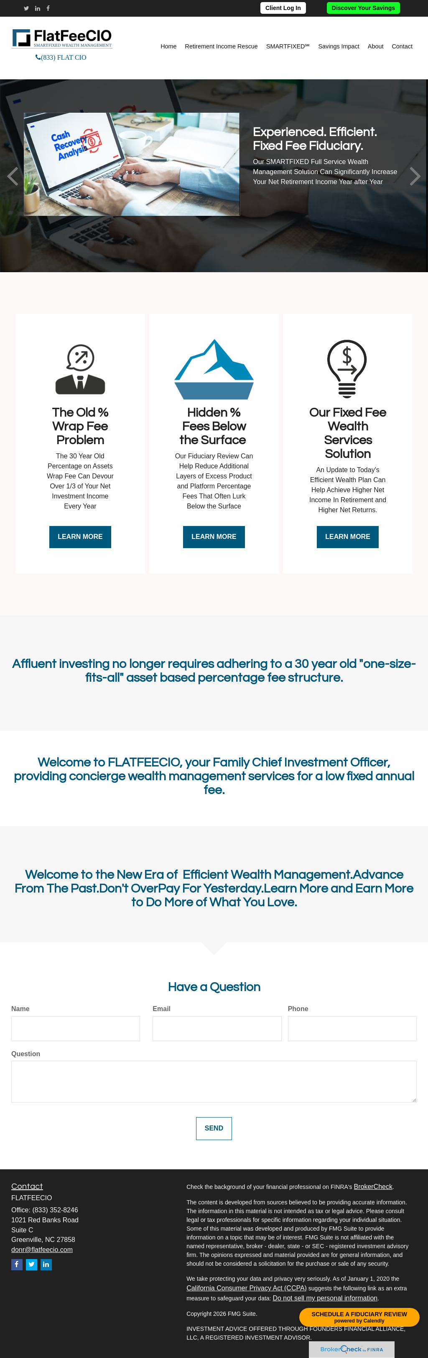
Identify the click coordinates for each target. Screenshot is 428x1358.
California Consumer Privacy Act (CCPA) (246, 1288)
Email (162, 1008)
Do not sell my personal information (325, 1298)
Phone (298, 1008)
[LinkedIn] (37, 8)
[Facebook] (48, 8)
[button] (221, 46)
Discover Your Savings (363, 8)
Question (25, 1053)
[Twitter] (26, 8)
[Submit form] (214, 1128)
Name (20, 1008)
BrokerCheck (373, 1186)
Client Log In (283, 8)
